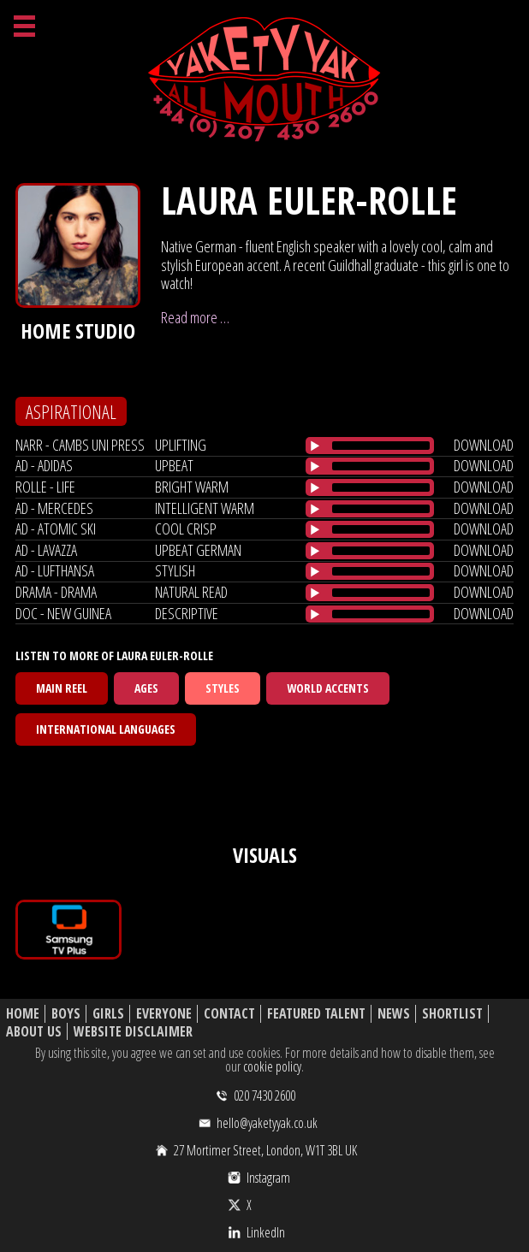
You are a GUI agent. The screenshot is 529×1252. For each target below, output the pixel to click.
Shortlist (452, 1014)
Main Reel (61, 688)
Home (22, 1014)
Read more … (195, 317)
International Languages (105, 729)
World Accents (328, 688)
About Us (34, 1032)
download (484, 444)
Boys (65, 1014)
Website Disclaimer (133, 1032)
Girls (108, 1014)
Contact (229, 1014)
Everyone (164, 1014)
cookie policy (272, 1066)
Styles (222, 688)
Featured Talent (316, 1014)
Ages (146, 688)
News (393, 1014)
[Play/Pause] (315, 445)
